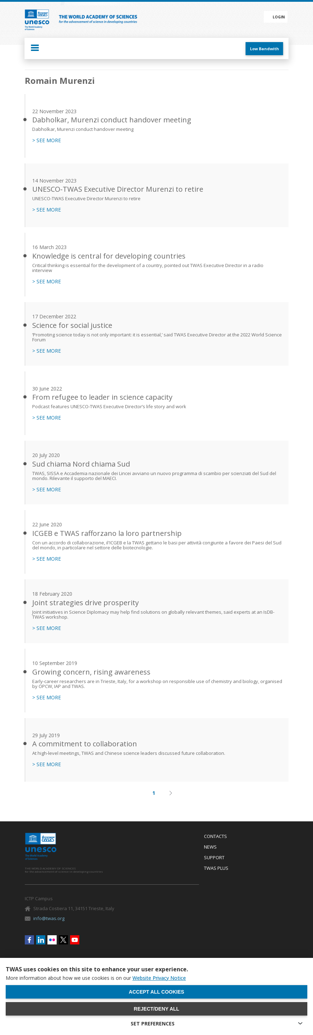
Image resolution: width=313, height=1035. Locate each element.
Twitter (63, 939)
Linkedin (40, 939)
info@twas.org (48, 918)
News (210, 847)
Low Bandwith (264, 48)
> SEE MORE (46, 140)
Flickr (52, 939)
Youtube (74, 939)
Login (279, 17)
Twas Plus (216, 868)
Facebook (29, 939)
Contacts (215, 836)
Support (214, 858)
